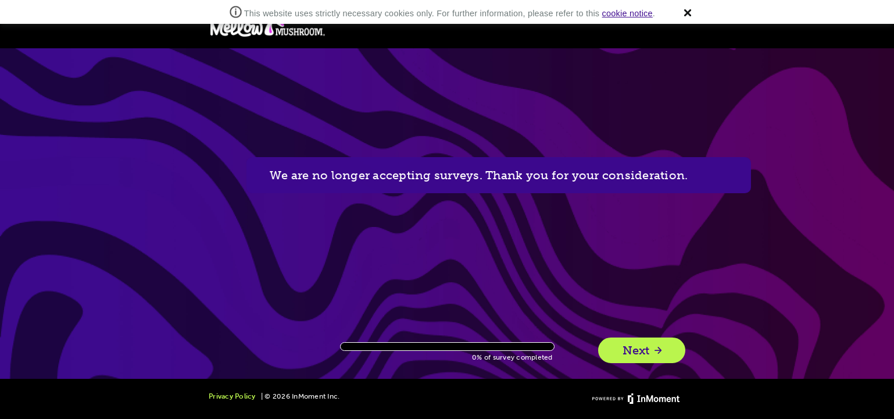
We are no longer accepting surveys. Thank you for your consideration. (510, 175)
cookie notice (627, 13)
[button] (687, 12)
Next (643, 350)
